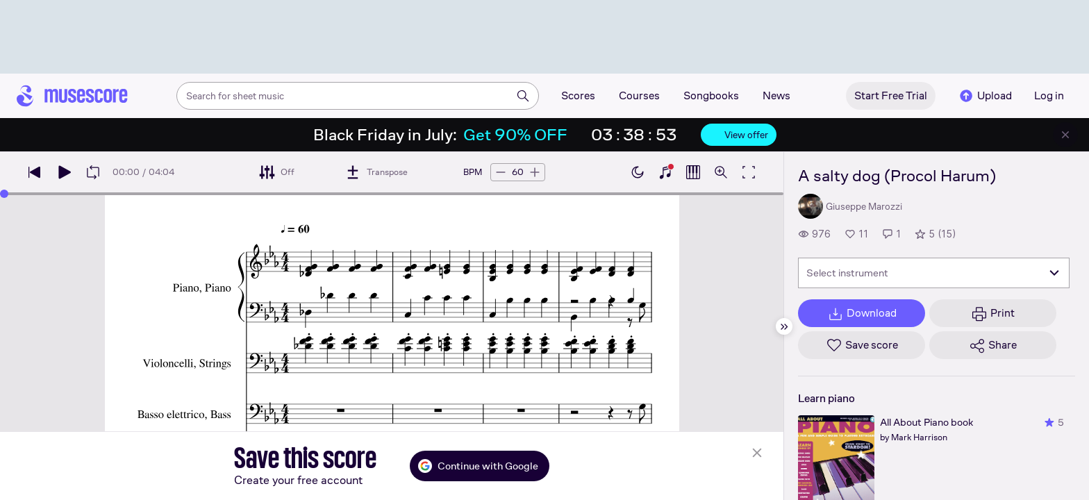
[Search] (523, 96)
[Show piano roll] (693, 172)
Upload (985, 96)
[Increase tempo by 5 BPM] (534, 172)
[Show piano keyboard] (665, 172)
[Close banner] (1065, 134)
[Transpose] (376, 172)
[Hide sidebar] (784, 326)
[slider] (4, 194)
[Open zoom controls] (721, 172)
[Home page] (72, 96)
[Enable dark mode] (637, 172)
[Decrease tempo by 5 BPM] (500, 172)
